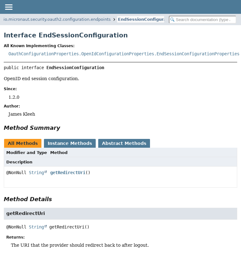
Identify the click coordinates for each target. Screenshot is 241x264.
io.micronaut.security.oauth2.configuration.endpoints (57, 19)
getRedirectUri (67, 172)
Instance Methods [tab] (70, 143)
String (36, 172)
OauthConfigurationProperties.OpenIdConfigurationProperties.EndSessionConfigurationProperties (123, 53)
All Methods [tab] (23, 143)
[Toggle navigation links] (8, 7)
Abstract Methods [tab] (124, 143)
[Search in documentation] (202, 20)
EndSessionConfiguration (146, 19)
